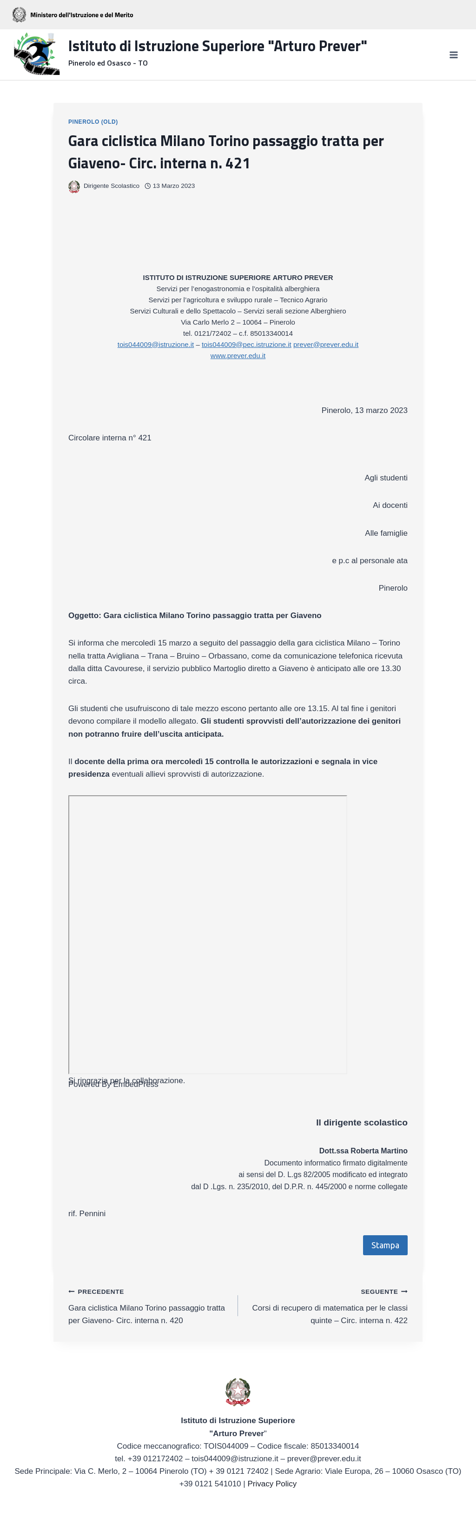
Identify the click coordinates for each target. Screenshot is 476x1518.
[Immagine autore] (74, 186)
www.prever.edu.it (238, 356)
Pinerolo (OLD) (93, 122)
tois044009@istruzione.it (156, 344)
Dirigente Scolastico (111, 185)
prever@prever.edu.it (325, 344)
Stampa (385, 1245)
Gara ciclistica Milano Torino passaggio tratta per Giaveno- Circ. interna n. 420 (149, 1305)
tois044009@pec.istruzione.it (246, 344)
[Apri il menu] (453, 54)
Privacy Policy (272, 1483)
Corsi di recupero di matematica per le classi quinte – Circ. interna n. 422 (327, 1305)
